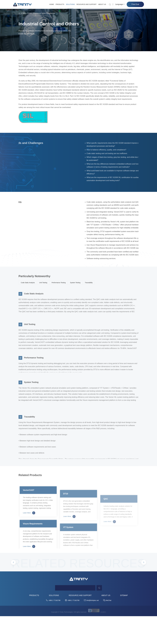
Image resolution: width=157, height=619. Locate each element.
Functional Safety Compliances (44, 13)
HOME (51, 4)
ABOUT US (102, 4)
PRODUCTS (60, 4)
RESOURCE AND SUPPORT (86, 4)
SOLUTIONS (70, 4)
